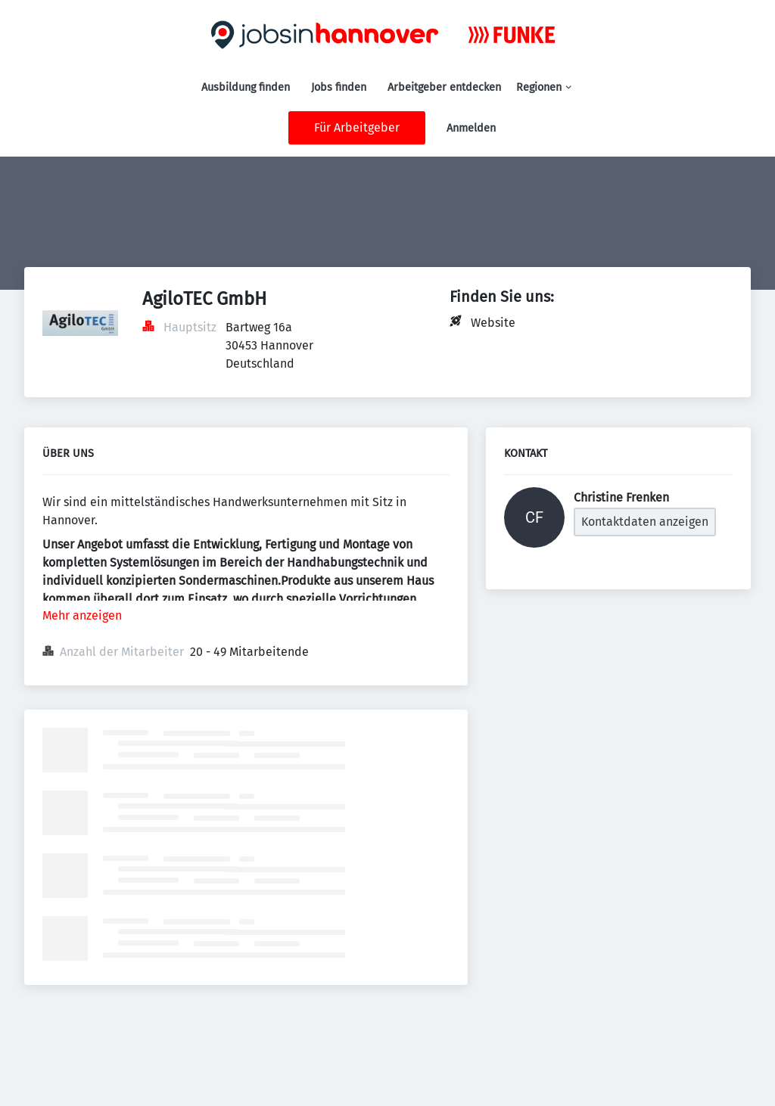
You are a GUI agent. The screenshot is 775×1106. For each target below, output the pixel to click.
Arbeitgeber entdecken (444, 87)
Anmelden (471, 128)
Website (493, 322)
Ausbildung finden (245, 87)
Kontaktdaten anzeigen (644, 521)
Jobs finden (338, 87)
